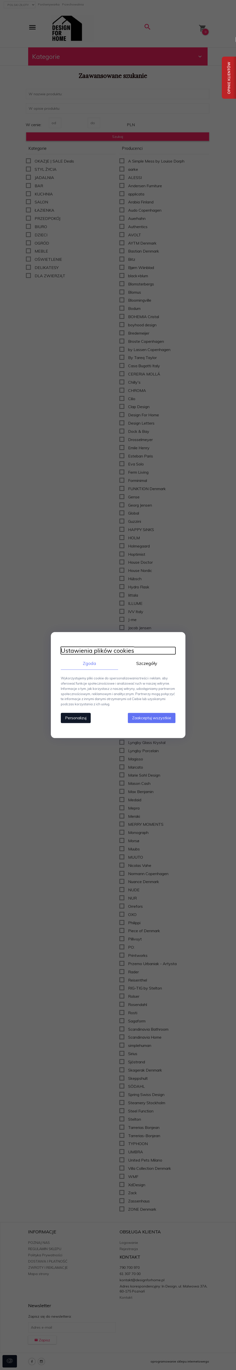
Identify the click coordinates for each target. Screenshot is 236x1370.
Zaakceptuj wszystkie (151, 717)
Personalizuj (75, 717)
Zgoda (89, 663)
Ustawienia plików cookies (97, 650)
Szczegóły (146, 663)
